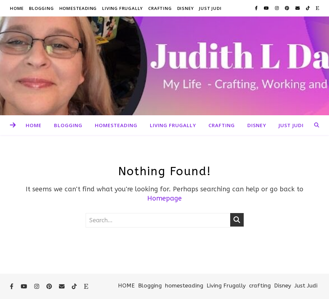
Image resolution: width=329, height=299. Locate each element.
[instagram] (277, 8)
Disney (185, 8)
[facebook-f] (257, 8)
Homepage (164, 198)
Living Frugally (122, 8)
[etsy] (317, 8)
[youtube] (267, 8)
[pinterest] (287, 8)
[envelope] (298, 8)
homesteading (78, 8)
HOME (17, 8)
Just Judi (210, 8)
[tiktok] (308, 8)
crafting (160, 8)
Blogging (41, 8)
